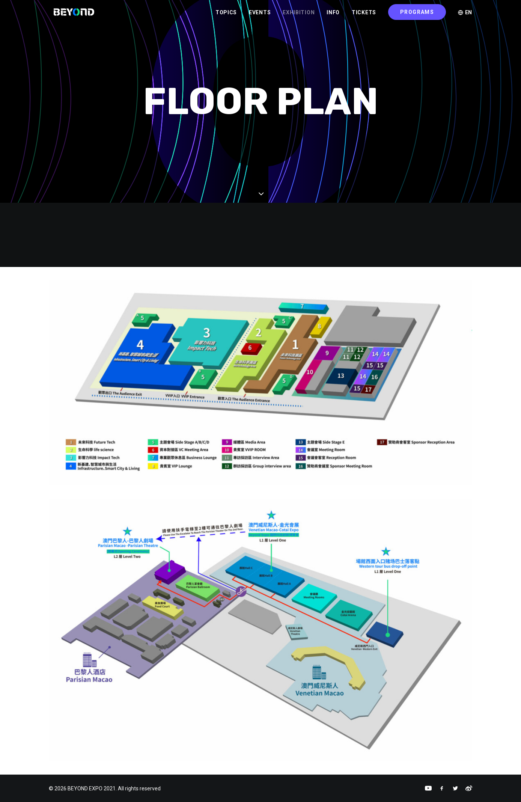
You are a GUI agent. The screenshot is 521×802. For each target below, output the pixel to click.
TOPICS (226, 15)
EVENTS (260, 15)
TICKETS (364, 15)
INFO (333, 15)
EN (465, 15)
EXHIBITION (299, 15)
